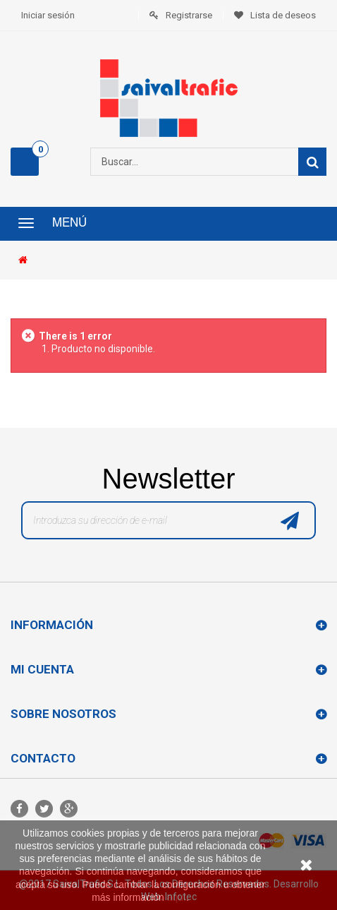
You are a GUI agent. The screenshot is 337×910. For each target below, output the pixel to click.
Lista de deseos (283, 15)
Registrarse (189, 15)
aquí (176, 897)
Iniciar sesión (48, 15)
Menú (69, 223)
